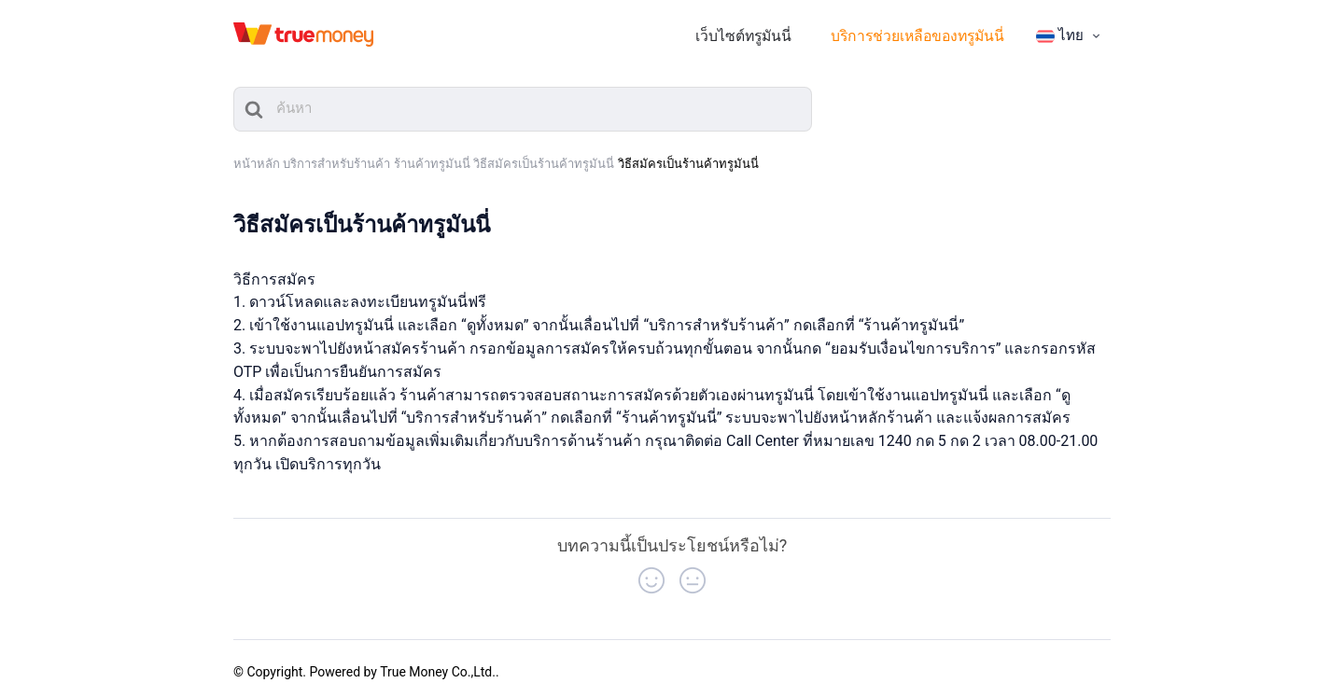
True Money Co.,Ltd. (438, 656)
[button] (651, 565)
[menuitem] (1070, 29)
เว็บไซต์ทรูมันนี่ (780, 29)
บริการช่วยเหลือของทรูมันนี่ (931, 29)
